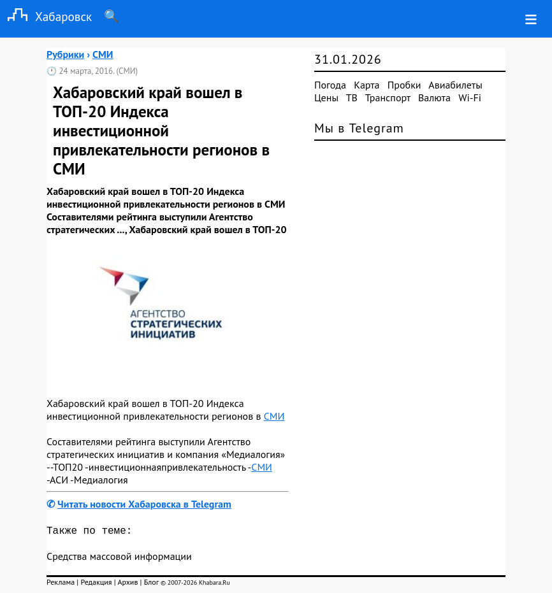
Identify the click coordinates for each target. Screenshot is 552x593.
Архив (127, 584)
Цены (326, 97)
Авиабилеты (455, 84)
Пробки (404, 84)
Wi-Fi (469, 97)
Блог (151, 584)
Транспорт (387, 97)
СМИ (274, 416)
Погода (330, 84)
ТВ (352, 97)
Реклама (61, 584)
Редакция (96, 584)
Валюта (434, 97)
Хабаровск (46, 16)
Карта (366, 84)
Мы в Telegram (359, 128)
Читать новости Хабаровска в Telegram (144, 503)
